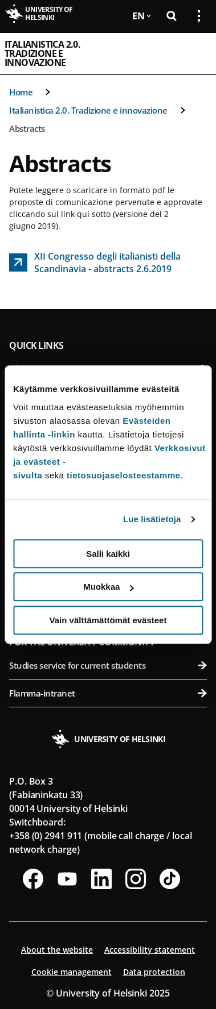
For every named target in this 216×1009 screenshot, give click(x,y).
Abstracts (27, 128)
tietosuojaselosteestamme (124, 475)
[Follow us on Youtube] (67, 879)
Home (20, 92)
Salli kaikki (108, 553)
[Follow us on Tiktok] (170, 879)
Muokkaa (108, 586)
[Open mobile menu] (194, 53)
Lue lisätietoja (152, 519)
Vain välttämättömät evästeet (108, 620)
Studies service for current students (108, 665)
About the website (57, 949)
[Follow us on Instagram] (135, 879)
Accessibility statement (149, 949)
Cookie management (71, 971)
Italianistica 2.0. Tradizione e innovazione (42, 53)
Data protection (154, 971)
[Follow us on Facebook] (33, 879)
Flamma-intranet (108, 693)
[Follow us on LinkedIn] (101, 879)
